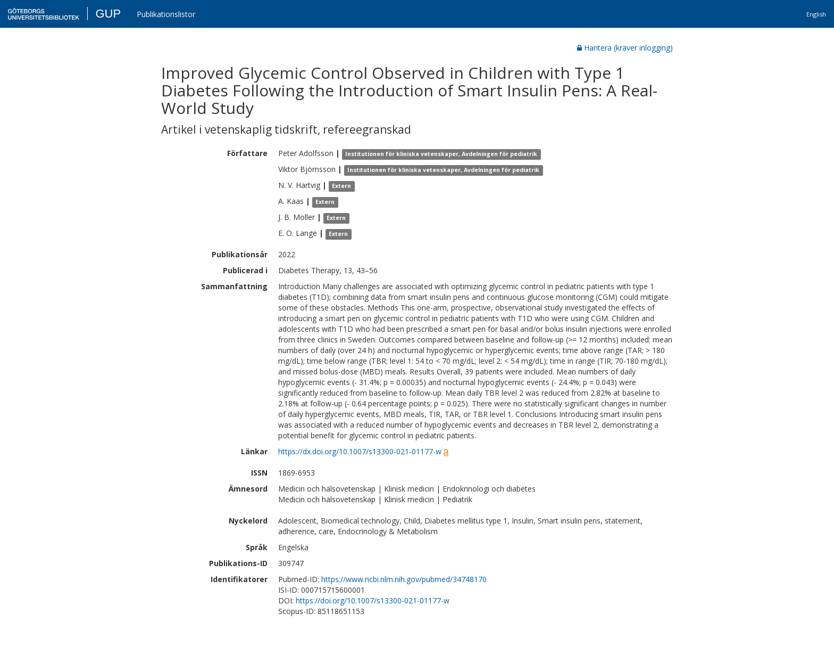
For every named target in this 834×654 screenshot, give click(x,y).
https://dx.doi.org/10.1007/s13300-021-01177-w (359, 451)
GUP (108, 13)
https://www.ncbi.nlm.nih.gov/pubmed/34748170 (404, 579)
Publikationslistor (166, 14)
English (816, 14)
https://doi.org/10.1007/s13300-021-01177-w (372, 600)
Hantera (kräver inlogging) (625, 48)
